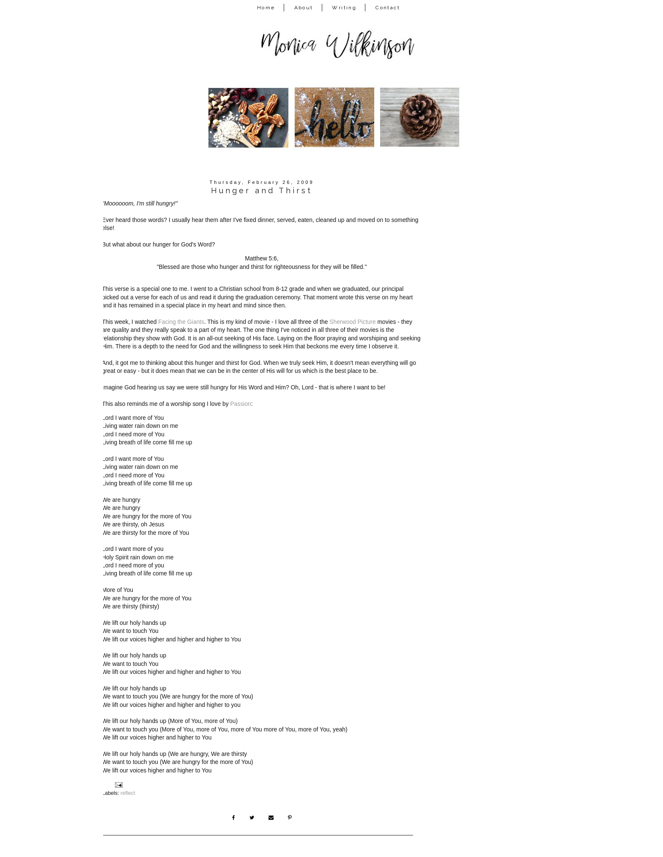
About (303, 8)
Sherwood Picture (352, 321)
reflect (128, 793)
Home (266, 8)
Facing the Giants (181, 321)
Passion (240, 403)
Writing (344, 8)
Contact (387, 8)
